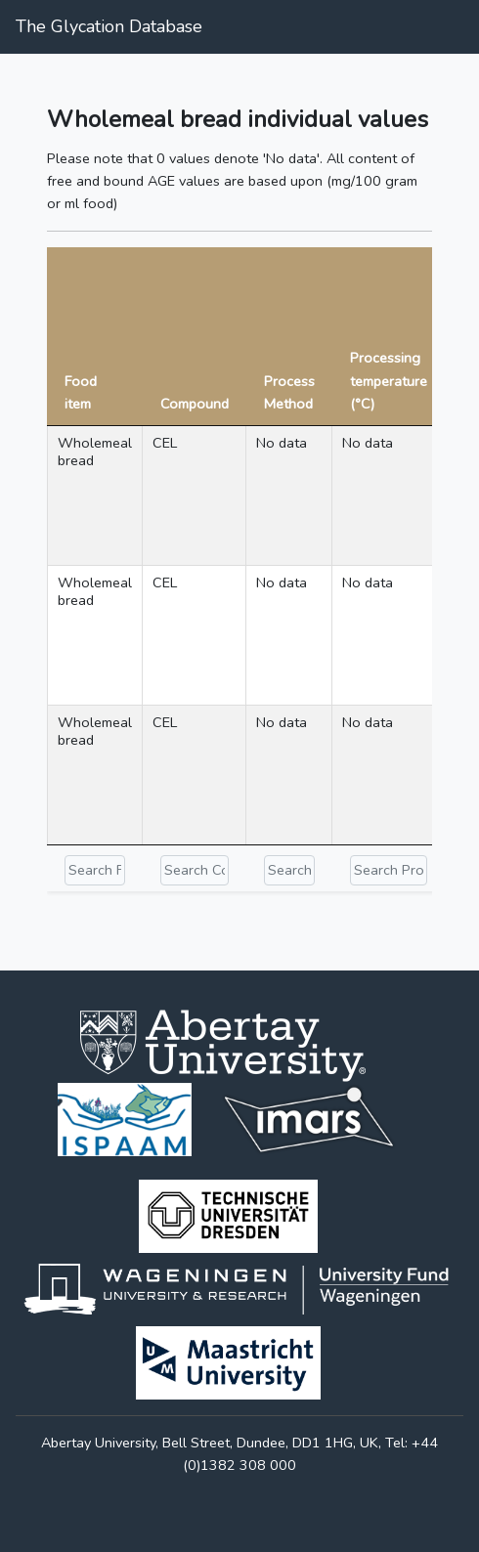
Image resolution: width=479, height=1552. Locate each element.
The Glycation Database (109, 26)
